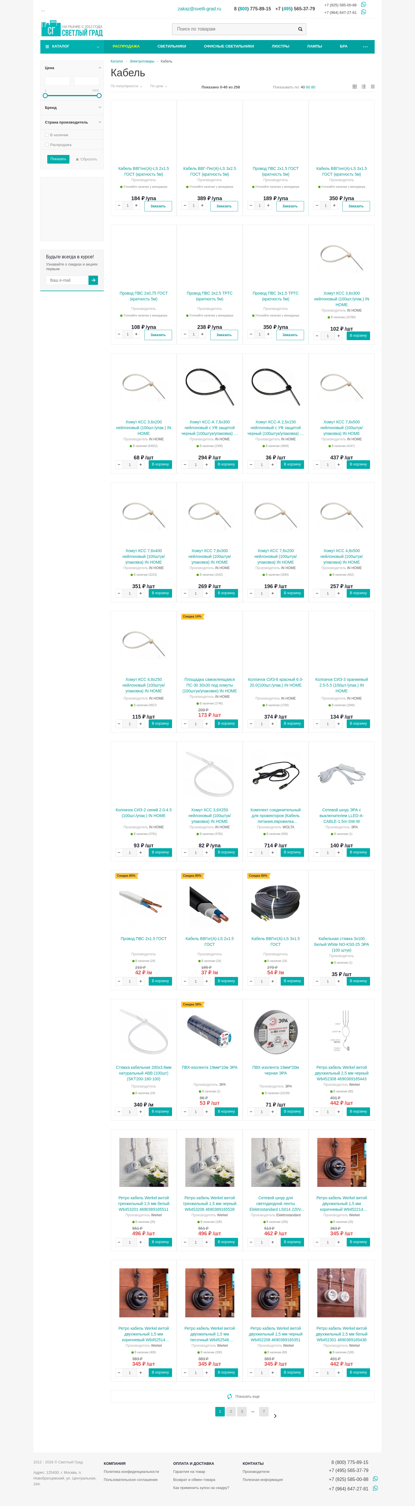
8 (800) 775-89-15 (348, 1462)
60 (308, 87)
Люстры (280, 46)
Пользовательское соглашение (131, 1479)
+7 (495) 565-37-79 (348, 1470)
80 (313, 87)
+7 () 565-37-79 (295, 8)
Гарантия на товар (189, 1471)
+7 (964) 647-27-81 (341, 12)
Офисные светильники (229, 46)
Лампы (314, 46)
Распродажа (126, 46)
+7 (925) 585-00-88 (341, 5)
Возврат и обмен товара (194, 1479)
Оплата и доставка (193, 1463)
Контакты (253, 1463)
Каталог (60, 46)
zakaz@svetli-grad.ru (199, 8)
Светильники (172, 46)
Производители (256, 1471)
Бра (344, 46)
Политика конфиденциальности (131, 1471)
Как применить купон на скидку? (201, 1488)
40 (303, 87)
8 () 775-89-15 (252, 8)
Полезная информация (263, 1479)
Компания (115, 1463)
